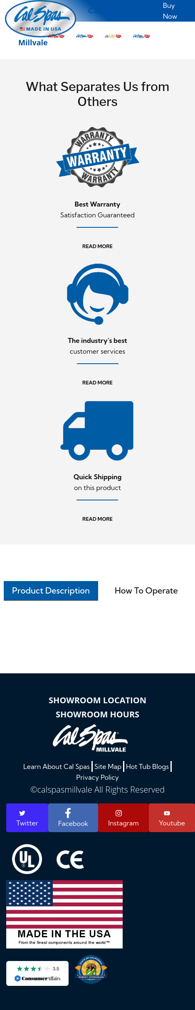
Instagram (123, 818)
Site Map (107, 766)
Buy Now (170, 10)
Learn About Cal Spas (56, 766)
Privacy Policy (97, 777)
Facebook (73, 818)
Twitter (27, 818)
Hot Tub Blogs (147, 766)
